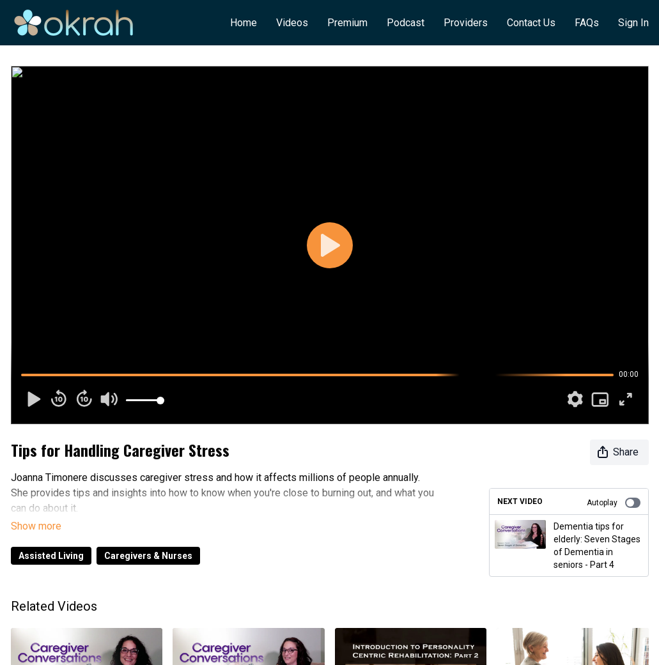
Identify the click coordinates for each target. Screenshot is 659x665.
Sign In (633, 23)
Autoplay (613, 503)
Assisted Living (51, 538)
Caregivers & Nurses (148, 538)
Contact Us (531, 23)
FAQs (587, 23)
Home (243, 23)
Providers (466, 23)
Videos (292, 23)
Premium (347, 23)
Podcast (405, 23)
